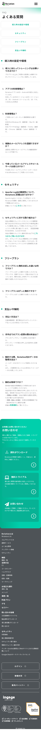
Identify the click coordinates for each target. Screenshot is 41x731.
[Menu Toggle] (36, 4)
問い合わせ (5, 626)
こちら (18, 205)
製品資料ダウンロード (9, 619)
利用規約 (13, 405)
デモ (3, 603)
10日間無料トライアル (9, 615)
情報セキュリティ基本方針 (11, 645)
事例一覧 (5, 596)
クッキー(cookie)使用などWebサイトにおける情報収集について (20, 649)
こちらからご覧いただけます (21, 234)
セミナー (5, 607)
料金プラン (6, 600)
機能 (3, 557)
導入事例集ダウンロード (10, 623)
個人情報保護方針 (8, 638)
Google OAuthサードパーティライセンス (16, 654)
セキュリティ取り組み (9, 641)
